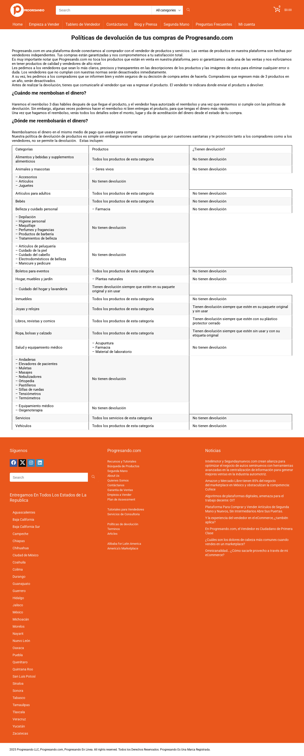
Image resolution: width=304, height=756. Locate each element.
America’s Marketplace (122, 548)
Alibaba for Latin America (124, 543)
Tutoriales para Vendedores (125, 509)
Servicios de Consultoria (123, 514)
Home (18, 24)
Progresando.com (209, 37)
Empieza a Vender (44, 24)
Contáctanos (117, 24)
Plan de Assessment (121, 499)
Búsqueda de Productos (123, 466)
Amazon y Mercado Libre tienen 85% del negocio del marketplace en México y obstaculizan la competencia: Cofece (247, 485)
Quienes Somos (118, 480)
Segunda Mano (176, 24)
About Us (113, 475)
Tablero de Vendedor (83, 24)
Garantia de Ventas (120, 490)
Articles (112, 533)
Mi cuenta (246, 24)
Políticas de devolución (122, 524)
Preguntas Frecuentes (214, 24)
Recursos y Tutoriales (121, 461)
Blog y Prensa (145, 24)
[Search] (188, 10)
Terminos (113, 529)
